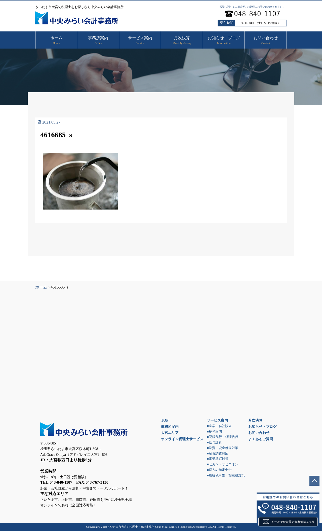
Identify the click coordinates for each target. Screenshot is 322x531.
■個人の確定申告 (219, 470)
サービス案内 (217, 420)
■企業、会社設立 (219, 426)
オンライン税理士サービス (182, 439)
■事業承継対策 (217, 459)
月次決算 (255, 420)
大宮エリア (170, 433)
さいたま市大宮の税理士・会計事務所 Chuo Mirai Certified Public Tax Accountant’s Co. (159, 526)
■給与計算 (214, 442)
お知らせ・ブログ (262, 427)
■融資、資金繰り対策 (222, 448)
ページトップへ (314, 481)
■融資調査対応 (217, 453)
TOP (164, 420)
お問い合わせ (258, 433)
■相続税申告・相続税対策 (226, 475)
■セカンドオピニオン (222, 464)
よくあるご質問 (260, 439)
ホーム (41, 287)
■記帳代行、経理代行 (222, 437)
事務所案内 (170, 427)
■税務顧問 (214, 431)
